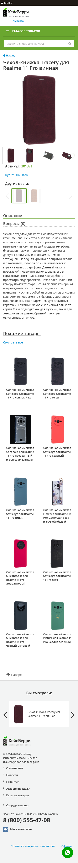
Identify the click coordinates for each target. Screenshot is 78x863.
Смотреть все (13, 342)
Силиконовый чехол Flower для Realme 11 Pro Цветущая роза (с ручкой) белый (57, 515)
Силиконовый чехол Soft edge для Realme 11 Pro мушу (57, 393)
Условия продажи (18, 788)
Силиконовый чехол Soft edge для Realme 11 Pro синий (20, 514)
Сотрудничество (17, 805)
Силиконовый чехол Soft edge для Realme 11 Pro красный (57, 451)
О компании (14, 768)
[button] (74, 155)
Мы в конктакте (17, 829)
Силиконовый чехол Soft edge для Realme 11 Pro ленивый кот (20, 393)
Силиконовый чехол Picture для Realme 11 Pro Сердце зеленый (57, 638)
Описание (12, 215)
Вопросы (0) (14, 223)
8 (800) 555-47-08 (26, 820)
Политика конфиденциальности (33, 846)
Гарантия (12, 782)
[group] (19, 195)
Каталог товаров (23, 31)
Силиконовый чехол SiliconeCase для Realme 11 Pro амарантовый (20, 578)
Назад (9, 55)
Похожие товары (22, 333)
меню (6, 3)
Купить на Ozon (16, 175)
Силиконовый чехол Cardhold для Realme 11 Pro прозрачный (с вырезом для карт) (20, 453)
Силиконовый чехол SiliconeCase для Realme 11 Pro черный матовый (20, 640)
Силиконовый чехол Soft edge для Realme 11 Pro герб (57, 576)
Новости (12, 775)
